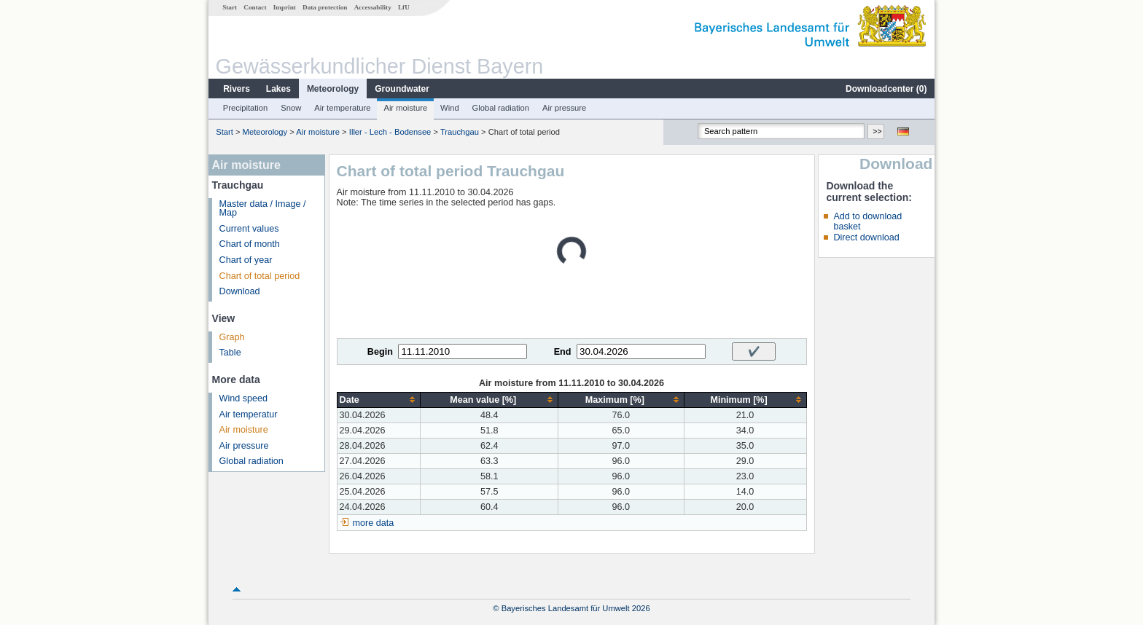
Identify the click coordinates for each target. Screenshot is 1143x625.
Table (230, 352)
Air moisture (405, 107)
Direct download (866, 237)
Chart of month (249, 244)
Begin (380, 352)
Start (229, 7)
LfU (404, 7)
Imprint (284, 7)
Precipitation (245, 107)
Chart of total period (259, 276)
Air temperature (342, 107)
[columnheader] (379, 399)
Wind (449, 107)
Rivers (236, 89)
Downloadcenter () (886, 89)
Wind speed (243, 398)
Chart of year (246, 260)
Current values (249, 229)
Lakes (278, 89)
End (563, 352)
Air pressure (564, 107)
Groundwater (402, 89)
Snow (291, 107)
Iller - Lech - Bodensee (390, 131)
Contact (254, 7)
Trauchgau (459, 131)
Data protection (325, 7)
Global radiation (500, 107)
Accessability (372, 7)
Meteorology (333, 89)
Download (239, 291)
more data (373, 523)
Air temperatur (248, 414)
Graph (232, 337)
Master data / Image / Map (262, 209)
